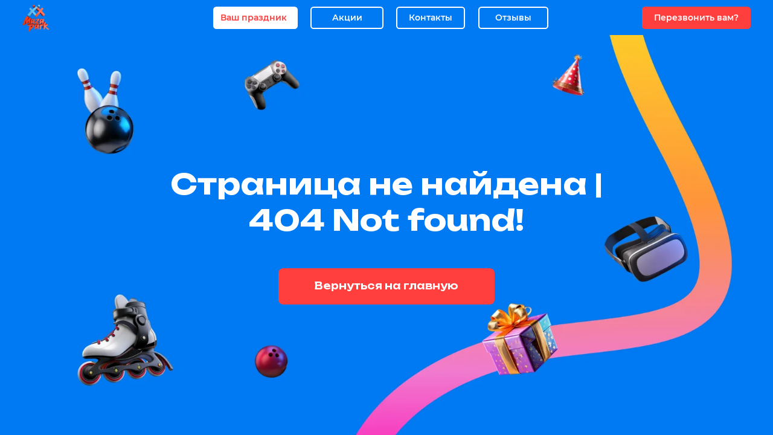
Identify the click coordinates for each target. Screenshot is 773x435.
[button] (696, 18)
